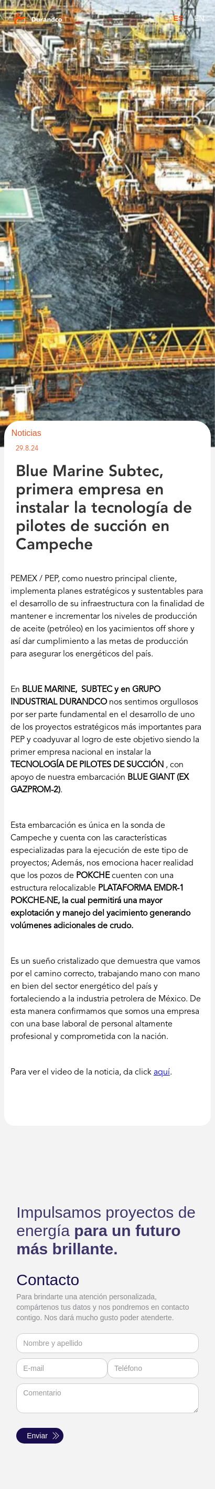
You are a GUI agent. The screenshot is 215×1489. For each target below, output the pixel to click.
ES (179, 18)
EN (199, 18)
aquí (162, 1072)
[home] (54, 18)
